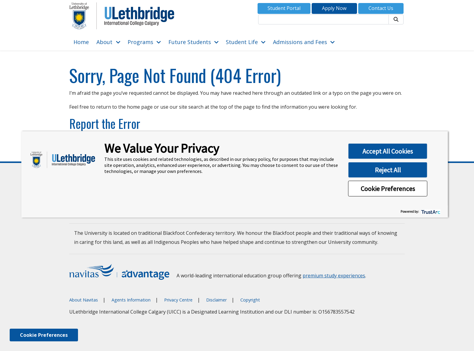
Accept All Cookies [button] (387, 151)
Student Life (242, 42)
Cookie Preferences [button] (388, 188)
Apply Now (334, 8)
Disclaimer (216, 300)
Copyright (250, 300)
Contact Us (380, 8)
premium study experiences (334, 275)
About (104, 42)
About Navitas (83, 300)
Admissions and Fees (300, 42)
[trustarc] (430, 211)
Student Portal (284, 8)
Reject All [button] (388, 170)
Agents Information (131, 300)
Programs (140, 42)
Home (81, 42)
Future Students (189, 42)
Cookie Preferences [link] (44, 335)
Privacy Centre (178, 300)
